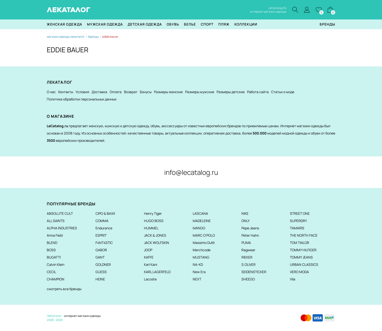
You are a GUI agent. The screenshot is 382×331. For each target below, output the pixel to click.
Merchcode (201, 250)
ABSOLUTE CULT (60, 213)
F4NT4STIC (104, 242)
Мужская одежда (105, 24)
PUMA (246, 242)
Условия (82, 91)
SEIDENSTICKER (253, 271)
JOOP (148, 250)
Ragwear (248, 250)
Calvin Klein (55, 264)
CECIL (51, 271)
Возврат (130, 91)
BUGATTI (54, 257)
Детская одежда (145, 24)
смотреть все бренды (64, 288)
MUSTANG (201, 257)
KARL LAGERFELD (157, 271)
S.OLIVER (248, 264)
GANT (100, 257)
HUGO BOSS (153, 220)
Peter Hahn (250, 235)
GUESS (101, 271)
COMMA (102, 220)
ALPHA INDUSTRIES (62, 228)
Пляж (223, 24)
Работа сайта (258, 91)
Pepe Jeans (250, 228)
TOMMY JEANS (301, 257)
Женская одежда (64, 24)
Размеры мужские (199, 91)
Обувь (173, 24)
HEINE (100, 279)
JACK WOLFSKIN (156, 242)
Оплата (116, 91)
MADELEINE (202, 220)
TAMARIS (297, 228)
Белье (190, 24)
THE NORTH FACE (303, 235)
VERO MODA (299, 271)
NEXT (197, 279)
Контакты (65, 91)
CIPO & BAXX (105, 213)
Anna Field (55, 235)
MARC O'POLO (204, 235)
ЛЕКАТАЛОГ (68, 9)
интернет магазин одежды (82, 316)
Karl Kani (150, 264)
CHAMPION (55, 279)
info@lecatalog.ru (191, 172)
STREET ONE (300, 213)
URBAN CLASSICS (304, 264)
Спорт (207, 24)
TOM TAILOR (299, 242)
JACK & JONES (155, 235)
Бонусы (146, 91)
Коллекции (245, 24)
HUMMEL (151, 228)
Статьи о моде (282, 91)
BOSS (51, 250)
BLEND (52, 242)
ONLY (245, 220)
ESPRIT (101, 235)
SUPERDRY (298, 220)
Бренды (327, 24)
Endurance (104, 228)
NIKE (244, 213)
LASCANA (200, 213)
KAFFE (148, 257)
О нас (51, 91)
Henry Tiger (153, 213)
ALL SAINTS (56, 220)
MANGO (199, 228)
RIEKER (246, 257)
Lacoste (150, 279)
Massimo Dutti (204, 242)
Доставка (99, 91)
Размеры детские (231, 91)
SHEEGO (248, 279)
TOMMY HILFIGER (303, 250)
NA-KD (198, 264)
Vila (292, 279)
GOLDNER (103, 264)
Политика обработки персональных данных (81, 99)
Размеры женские (168, 91)
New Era (199, 271)
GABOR (101, 250)
